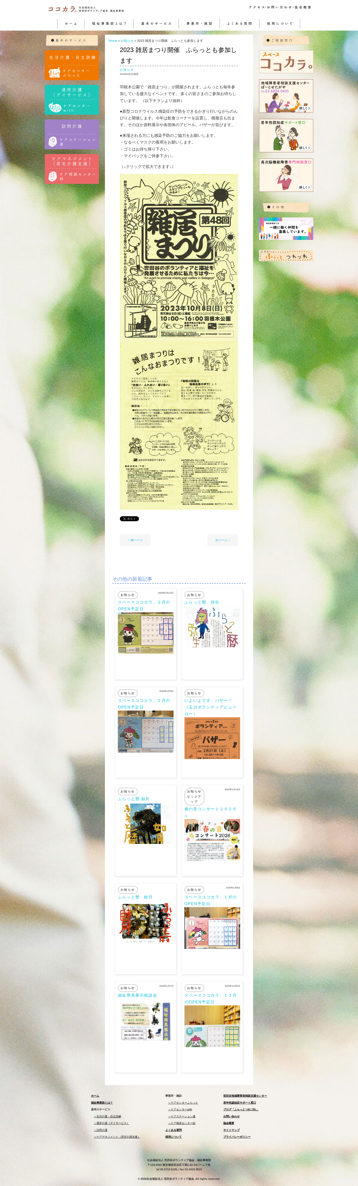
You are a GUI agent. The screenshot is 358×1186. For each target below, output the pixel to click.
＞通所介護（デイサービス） (111, 1123)
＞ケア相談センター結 (181, 1123)
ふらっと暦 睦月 (135, 897)
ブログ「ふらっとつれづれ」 (241, 1109)
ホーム (95, 1095)
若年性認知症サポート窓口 (239, 1102)
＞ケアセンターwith (180, 1109)
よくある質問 (173, 1130)
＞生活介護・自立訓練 (107, 1116)
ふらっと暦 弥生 (202, 602)
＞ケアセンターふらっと (183, 1102)
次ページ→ (222, 540)
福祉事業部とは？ (102, 1102)
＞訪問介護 (100, 1130)
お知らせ (127, 69)
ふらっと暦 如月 (134, 799)
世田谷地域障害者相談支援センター (245, 1095)
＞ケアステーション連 (181, 1116)
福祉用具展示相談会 (137, 995)
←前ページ (135, 540)
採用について (173, 1136)
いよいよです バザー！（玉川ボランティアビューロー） (210, 707)
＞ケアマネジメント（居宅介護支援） (117, 1136)
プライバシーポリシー (237, 1136)
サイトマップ (231, 1130)
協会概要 (228, 1123)
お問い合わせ (231, 1116)
